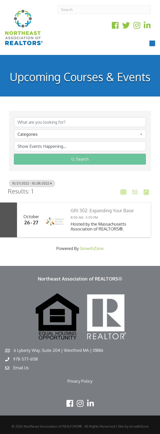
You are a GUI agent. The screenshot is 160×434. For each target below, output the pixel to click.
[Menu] (152, 43)
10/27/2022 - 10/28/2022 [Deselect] (32, 183)
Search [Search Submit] (80, 159)
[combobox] (80, 134)
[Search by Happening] (80, 146)
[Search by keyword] (80, 122)
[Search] (104, 9)
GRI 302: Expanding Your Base (102, 210)
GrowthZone (92, 248)
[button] (123, 192)
